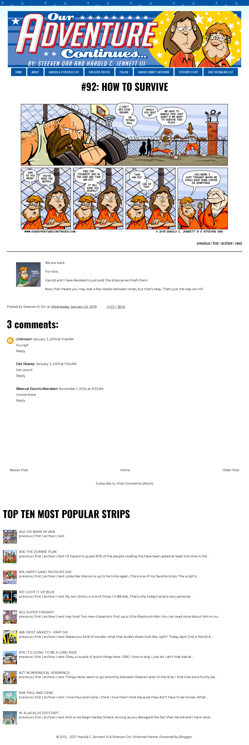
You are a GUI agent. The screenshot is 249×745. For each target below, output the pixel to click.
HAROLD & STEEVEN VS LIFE (64, 72)
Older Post (230, 470)
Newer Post (19, 470)
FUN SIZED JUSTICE (99, 72)
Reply (20, 351)
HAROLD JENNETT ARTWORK (153, 72)
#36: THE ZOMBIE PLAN (38, 552)
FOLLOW (124, 72)
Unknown (24, 339)
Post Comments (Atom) (135, 483)
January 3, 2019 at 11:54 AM (56, 364)
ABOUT (35, 72)
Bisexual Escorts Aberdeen (37, 389)
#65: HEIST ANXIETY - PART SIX (43, 632)
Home (125, 470)
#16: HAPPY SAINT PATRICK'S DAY (45, 572)
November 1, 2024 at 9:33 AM (81, 389)
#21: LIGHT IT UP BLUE (37, 592)
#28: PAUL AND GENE (36, 693)
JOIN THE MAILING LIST (220, 72)
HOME (18, 72)
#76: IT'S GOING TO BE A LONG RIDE (48, 652)
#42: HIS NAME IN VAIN (37, 532)
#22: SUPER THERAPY (36, 612)
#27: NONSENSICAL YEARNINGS (44, 673)
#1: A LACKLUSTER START (39, 713)
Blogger (185, 737)
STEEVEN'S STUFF (188, 72)
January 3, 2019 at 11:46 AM (53, 339)
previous (203, 243)
